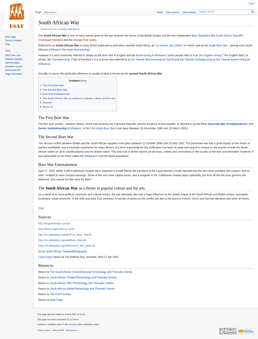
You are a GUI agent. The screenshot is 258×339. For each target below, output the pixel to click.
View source (172, 12)
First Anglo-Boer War (102, 128)
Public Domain (69, 324)
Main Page (56, 299)
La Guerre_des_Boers (169, 45)
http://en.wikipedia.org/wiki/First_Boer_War (63, 234)
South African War (55, 35)
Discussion (50, 12)
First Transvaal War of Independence (224, 123)
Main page (10, 37)
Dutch (169, 59)
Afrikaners (91, 156)
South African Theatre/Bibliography (66, 251)
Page (38, 12)
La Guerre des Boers (68, 29)
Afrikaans (55, 49)
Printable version (13, 66)
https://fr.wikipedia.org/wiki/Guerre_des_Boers (65, 245)
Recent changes (13, 40)
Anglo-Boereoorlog (78, 49)
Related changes (13, 59)
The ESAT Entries (60, 294)
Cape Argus (45, 256)
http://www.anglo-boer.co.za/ (55, 228)
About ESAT (58, 330)
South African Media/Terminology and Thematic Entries (82, 288)
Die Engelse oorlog (210, 55)
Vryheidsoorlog (61, 59)
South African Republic (229, 35)
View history (189, 12)
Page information (13, 74)
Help (7, 44)
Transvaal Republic (50, 39)
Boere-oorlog (143, 55)
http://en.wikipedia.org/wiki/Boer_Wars (60, 240)
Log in (252, 3)
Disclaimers (71, 330)
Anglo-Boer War (218, 45)
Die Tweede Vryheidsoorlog (196, 59)
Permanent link (12, 70)
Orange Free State (84, 39)
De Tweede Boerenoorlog (146, 59)
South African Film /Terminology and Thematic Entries (81, 283)
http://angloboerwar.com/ (52, 223)
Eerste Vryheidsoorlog (52, 128)
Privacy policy (43, 330)
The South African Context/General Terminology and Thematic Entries (91, 271)
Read (160, 12)
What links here (13, 55)
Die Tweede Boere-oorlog (231, 59)
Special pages (12, 62)
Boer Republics (201, 35)
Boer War (107, 55)
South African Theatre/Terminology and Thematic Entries (83, 277)
